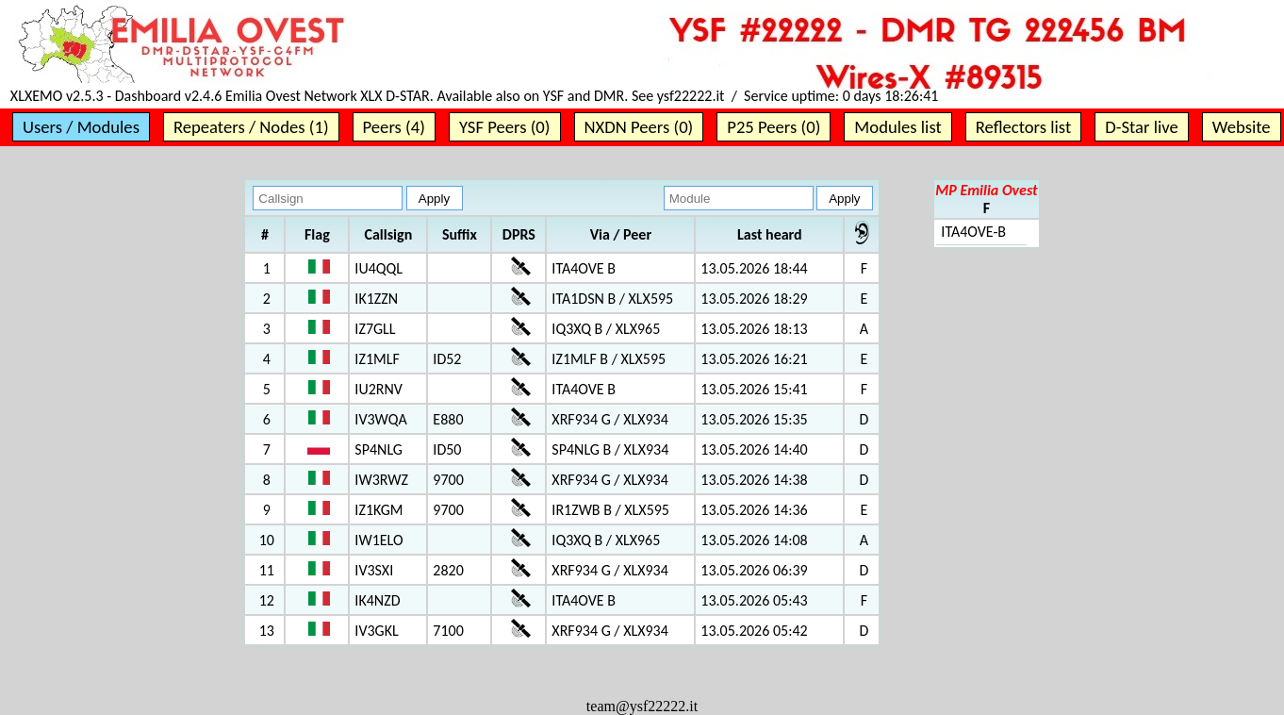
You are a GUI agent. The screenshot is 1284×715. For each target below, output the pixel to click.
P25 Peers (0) (773, 127)
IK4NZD (377, 600)
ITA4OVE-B (973, 232)
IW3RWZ (381, 480)
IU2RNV (378, 389)
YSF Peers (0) (505, 127)
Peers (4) (394, 127)
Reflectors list (1023, 127)
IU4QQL (378, 268)
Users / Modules (81, 127)
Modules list (897, 127)
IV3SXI (373, 570)
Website (1241, 127)
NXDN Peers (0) (639, 127)
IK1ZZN (376, 299)
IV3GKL (376, 631)
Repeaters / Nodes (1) (251, 127)
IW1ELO (378, 540)
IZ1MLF (376, 359)
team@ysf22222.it (642, 706)
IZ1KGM (378, 510)
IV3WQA (380, 419)
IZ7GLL (374, 329)
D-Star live (1141, 127)
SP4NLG (378, 449)
